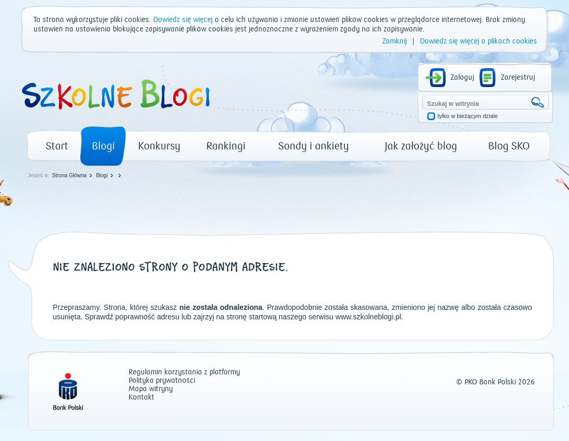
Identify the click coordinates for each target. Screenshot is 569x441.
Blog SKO (509, 146)
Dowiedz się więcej (183, 20)
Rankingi (226, 146)
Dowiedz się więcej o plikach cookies (478, 41)
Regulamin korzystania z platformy (184, 373)
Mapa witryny (151, 389)
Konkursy (159, 146)
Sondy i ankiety (313, 146)
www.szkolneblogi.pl (368, 317)
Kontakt (141, 398)
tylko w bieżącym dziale (468, 116)
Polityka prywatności (162, 381)
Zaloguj (462, 77)
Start (57, 146)
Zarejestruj (518, 77)
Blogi (103, 146)
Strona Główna (69, 175)
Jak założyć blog (421, 146)
